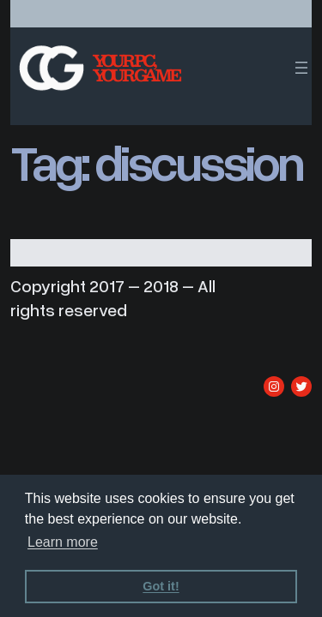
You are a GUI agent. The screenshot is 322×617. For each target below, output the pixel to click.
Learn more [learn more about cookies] (62, 542)
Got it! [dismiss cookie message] (161, 586)
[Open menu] (301, 67)
